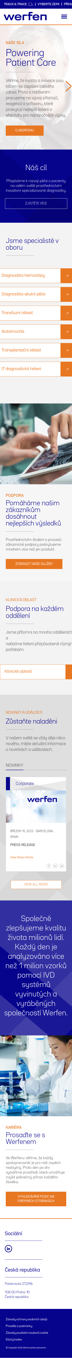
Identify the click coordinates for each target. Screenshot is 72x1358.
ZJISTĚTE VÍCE (36, 203)
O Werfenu (24, 130)
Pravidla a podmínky (19, 1326)
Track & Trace (18, 4)
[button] (68, 113)
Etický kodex (14, 1339)
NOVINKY (14, 765)
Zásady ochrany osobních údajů (26, 1319)
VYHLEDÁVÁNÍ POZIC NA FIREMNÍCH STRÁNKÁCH (36, 1199)
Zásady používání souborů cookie (27, 1333)
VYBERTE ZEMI (48, 4)
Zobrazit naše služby (34, 564)
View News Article (21, 857)
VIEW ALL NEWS (36, 884)
